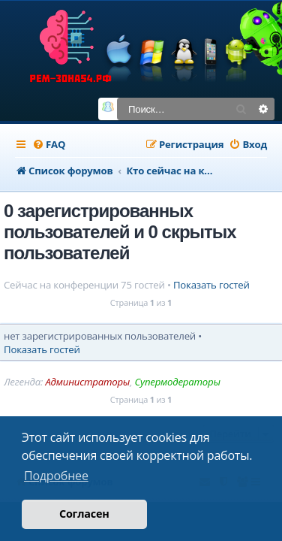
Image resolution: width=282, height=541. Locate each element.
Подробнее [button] (56, 475)
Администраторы (87, 382)
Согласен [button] (84, 513)
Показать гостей (211, 285)
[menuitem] (48, 145)
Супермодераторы (177, 382)
